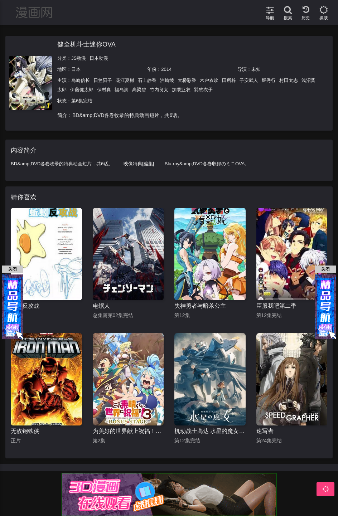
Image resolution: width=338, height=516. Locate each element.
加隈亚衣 (181, 89)
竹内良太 (159, 89)
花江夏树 (125, 80)
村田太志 (288, 80)
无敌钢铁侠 (25, 431)
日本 (76, 69)
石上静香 (147, 80)
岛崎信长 (80, 80)
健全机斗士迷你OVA (86, 44)
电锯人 (101, 306)
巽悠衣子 (203, 89)
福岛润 (122, 89)
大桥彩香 (187, 80)
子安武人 (249, 80)
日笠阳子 (102, 80)
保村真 (104, 89)
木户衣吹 (209, 80)
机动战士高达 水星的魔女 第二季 (210, 431)
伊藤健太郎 (81, 89)
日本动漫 (99, 58)
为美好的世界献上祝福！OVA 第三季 (128, 431)
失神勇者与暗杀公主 (200, 306)
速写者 (265, 431)
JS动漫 (78, 58)
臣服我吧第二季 (276, 306)
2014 (166, 69)
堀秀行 (269, 80)
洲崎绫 (167, 80)
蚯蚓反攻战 (25, 306)
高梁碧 (139, 89)
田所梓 (229, 80)
